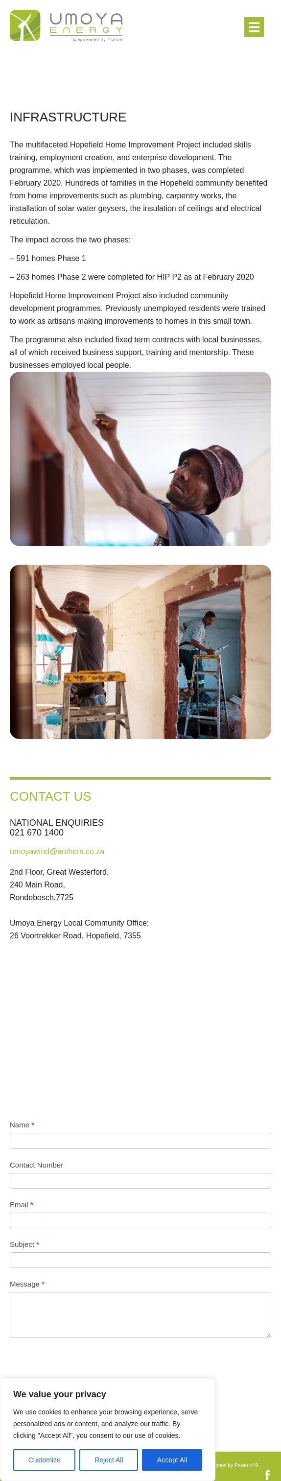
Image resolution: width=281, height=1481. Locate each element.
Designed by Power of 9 (232, 1465)
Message (27, 1284)
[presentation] (84, 1367)
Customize (44, 1460)
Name (22, 1125)
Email (21, 1204)
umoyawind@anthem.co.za (57, 851)
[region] (107, 1429)
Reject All (108, 1460)
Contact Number (36, 1165)
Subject (24, 1244)
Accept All (172, 1460)
